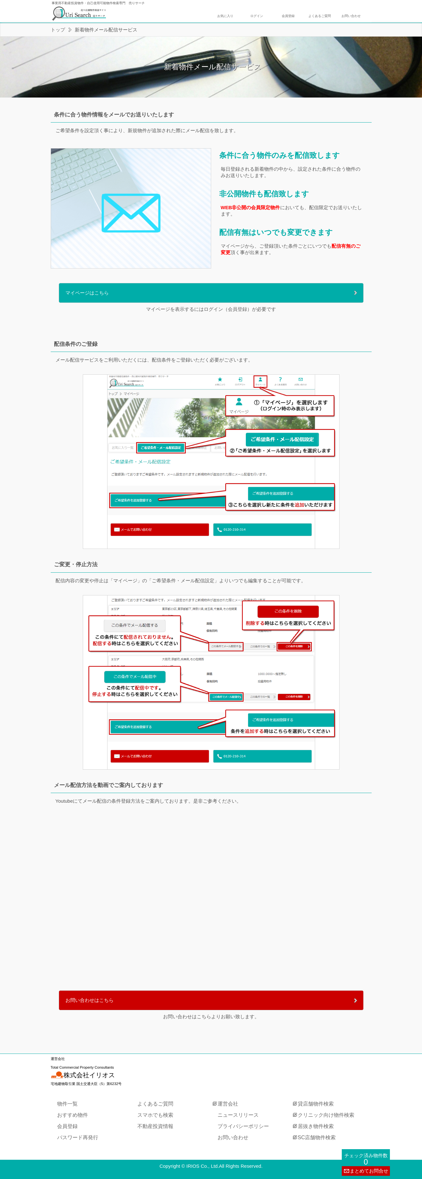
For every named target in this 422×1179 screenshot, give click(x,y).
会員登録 (288, 16)
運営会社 (228, 1103)
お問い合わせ (351, 16)
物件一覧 (67, 1103)
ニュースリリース (238, 1115)
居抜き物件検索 (316, 1126)
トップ (58, 29)
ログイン (256, 16)
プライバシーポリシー (243, 1126)
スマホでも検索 (155, 1115)
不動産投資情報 (155, 1126)
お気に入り (225, 16)
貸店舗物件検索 (316, 1103)
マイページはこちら (87, 292)
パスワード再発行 (77, 1137)
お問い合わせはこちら (89, 1000)
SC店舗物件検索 (317, 1137)
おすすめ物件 (72, 1115)
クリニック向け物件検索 (326, 1115)
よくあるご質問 (319, 16)
